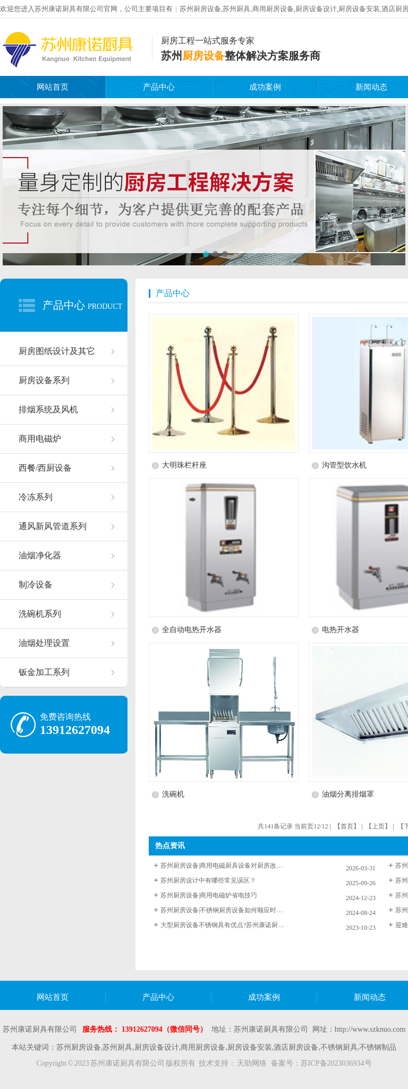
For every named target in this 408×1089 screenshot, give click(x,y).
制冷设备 (36, 584)
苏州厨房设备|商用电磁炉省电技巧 (208, 895)
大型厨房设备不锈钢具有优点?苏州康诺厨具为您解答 (224, 925)
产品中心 (159, 87)
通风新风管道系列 (53, 526)
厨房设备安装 (359, 9)
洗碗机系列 (40, 613)
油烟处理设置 (44, 642)
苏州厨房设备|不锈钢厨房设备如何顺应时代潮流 (224, 910)
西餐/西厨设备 (45, 467)
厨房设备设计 (316, 9)
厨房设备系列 (44, 380)
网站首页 (53, 87)
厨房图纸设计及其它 (57, 351)
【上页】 (378, 826)
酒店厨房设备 (296, 1047)
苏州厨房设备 (200, 9)
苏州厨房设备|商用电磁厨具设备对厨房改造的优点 (224, 865)
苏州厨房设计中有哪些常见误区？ (208, 880)
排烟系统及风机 (48, 409)
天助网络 (252, 1063)
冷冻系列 (36, 497)
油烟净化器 (40, 555)
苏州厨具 (236, 9)
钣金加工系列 (44, 672)
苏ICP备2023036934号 (336, 1063)
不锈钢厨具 (339, 1047)
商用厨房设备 (273, 9)
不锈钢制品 (377, 1047)
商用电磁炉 (40, 438)
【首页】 (347, 826)
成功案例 (265, 87)
